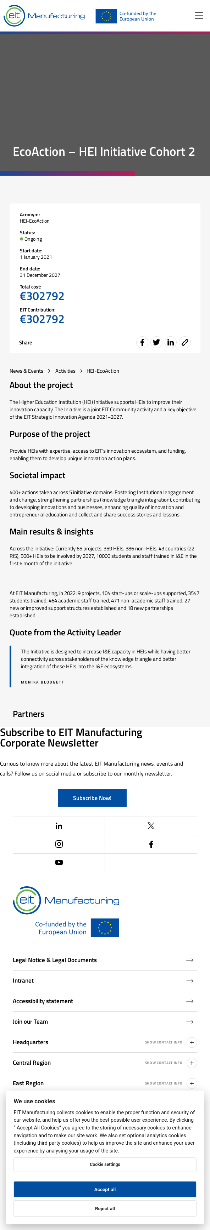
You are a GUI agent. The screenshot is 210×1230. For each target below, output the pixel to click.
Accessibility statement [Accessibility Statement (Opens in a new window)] (103, 1001)
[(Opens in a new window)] (59, 826)
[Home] (44, 16)
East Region (105, 1083)
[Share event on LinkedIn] (171, 342)
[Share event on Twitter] (156, 342)
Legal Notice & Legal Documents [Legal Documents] (103, 960)
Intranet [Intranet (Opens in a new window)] (103, 980)
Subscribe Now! (92, 798)
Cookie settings (105, 1164)
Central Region (105, 1063)
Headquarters (105, 1042)
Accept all (105, 1189)
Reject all (105, 1208)
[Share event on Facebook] (142, 342)
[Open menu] (199, 15)
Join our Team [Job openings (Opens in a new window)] (103, 1021)
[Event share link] (185, 342)
